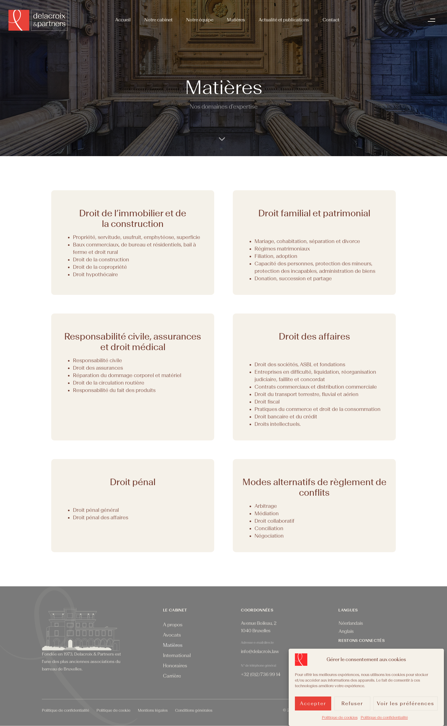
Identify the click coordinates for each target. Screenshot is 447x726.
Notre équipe (199, 20)
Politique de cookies (340, 720)
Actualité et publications (284, 20)
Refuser (352, 705)
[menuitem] (351, 624)
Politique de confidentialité (384, 720)
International (177, 655)
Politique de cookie (113, 710)
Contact (331, 20)
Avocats (172, 635)
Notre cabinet (158, 20)
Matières (236, 20)
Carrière (172, 676)
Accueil (123, 20)
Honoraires (175, 665)
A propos (173, 624)
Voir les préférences (405, 705)
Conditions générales (193, 710)
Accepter (313, 705)
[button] (433, 20)
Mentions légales (153, 710)
